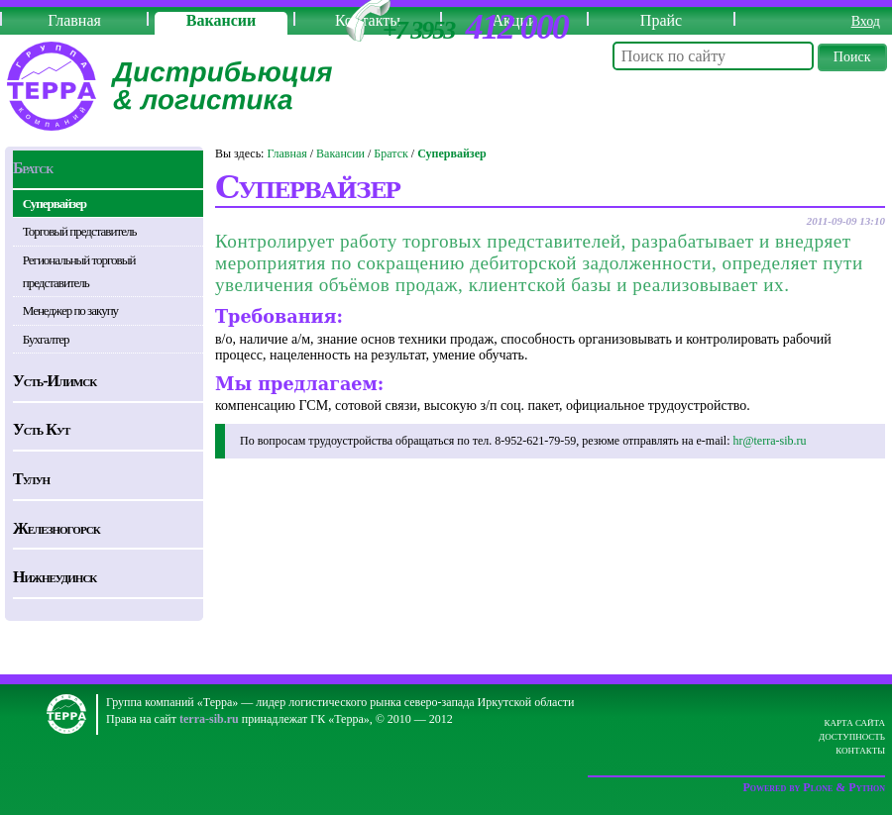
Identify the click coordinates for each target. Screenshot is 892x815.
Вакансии (221, 20)
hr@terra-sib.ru (769, 441)
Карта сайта (854, 723)
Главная (74, 20)
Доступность (852, 737)
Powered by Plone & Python (813, 787)
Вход (865, 21)
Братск (390, 153)
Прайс (661, 20)
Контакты (860, 751)
